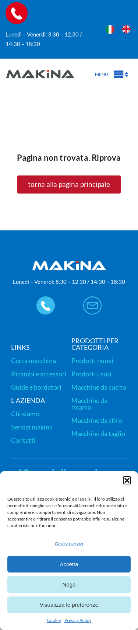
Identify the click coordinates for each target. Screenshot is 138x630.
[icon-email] (92, 300)
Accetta (69, 564)
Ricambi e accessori (39, 374)
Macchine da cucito (98, 387)
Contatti (23, 440)
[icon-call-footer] (45, 300)
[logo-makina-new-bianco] (69, 263)
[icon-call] (17, 5)
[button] (127, 480)
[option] (128, 29)
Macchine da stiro (96, 420)
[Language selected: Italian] (122, 28)
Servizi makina (32, 427)
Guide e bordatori (36, 387)
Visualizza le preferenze (69, 605)
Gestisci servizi (69, 543)
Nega (69, 584)
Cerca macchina (33, 360)
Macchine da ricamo (89, 403)
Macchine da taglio (98, 433)
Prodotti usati (91, 374)
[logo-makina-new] (40, 66)
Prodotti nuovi (92, 360)
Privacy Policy (77, 620)
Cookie (54, 620)
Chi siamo (25, 414)
